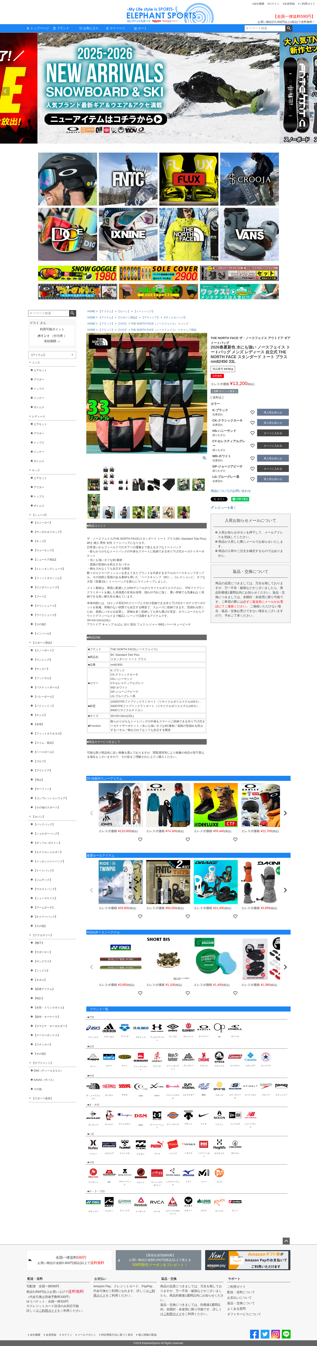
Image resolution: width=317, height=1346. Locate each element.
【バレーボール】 (44, 696)
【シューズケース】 (45, 898)
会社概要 (259, 3)
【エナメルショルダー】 (48, 852)
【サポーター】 (43, 952)
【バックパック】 (44, 824)
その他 (38, 1089)
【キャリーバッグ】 (45, 916)
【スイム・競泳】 (44, 742)
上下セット (40, 370)
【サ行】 (122, 323)
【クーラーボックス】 (47, 1035)
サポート (234, 1278)
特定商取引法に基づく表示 (117, 1334)
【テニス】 (40, 715)
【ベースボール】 (44, 752)
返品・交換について (241, 1303)
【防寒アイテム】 (44, 989)
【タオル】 (40, 979)
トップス (39, 388)
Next (311, 91)
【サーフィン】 (43, 789)
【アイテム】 (38, 354)
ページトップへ (286, 1241)
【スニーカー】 (43, 522)
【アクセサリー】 (42, 935)
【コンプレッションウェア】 (51, 798)
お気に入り (89, 28)
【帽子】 (39, 942)
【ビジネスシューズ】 (47, 587)
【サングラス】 (43, 961)
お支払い (100, 1278)
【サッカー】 (42, 668)
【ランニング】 (43, 659)
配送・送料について (241, 1292)
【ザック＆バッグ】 (175, 317)
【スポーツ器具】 (42, 1098)
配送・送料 (35, 1278)
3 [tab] (162, 147)
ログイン (274, 3)
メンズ (36, 362)
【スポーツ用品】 (42, 642)
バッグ (184, 323)
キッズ (36, 470)
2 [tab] (159, 147)
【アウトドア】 (43, 770)
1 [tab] (156, 147)
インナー (39, 398)
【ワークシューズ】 (45, 615)
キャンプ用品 (188, 329)
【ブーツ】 (40, 596)
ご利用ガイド (307, 3)
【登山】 (39, 779)
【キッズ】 (40, 541)
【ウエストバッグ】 (45, 889)
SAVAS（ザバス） (44, 1079)
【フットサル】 (43, 678)
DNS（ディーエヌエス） (48, 1070)
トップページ (37, 28)
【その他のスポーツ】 (47, 807)
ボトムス (39, 407)
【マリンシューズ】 (45, 605)
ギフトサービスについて (244, 1314)
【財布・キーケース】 (47, 1016)
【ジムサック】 (43, 879)
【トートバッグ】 (44, 870)
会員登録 (289, 3)
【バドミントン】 (44, 705)
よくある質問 (236, 1308)
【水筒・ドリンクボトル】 (49, 1007)
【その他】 (40, 624)
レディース (38, 416)
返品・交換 (169, 1278)
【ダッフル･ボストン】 (47, 842)
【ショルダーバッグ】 (47, 833)
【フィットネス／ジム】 (48, 578)
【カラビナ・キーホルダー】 (51, 1026)
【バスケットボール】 (47, 687)
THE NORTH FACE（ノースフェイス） (154, 323)
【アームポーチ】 (44, 907)
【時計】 (39, 998)
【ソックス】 (42, 970)
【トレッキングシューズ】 (49, 568)
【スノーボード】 (44, 650)
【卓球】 (39, 724)
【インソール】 (43, 633)
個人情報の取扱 (147, 1334)
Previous (5, 91)
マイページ (115, 28)
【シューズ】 (40, 515)
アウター (39, 379)
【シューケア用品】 (45, 559)
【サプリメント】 (42, 1063)
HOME (91, 311)
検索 (288, 28)
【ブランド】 (106, 323)
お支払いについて (239, 1297)
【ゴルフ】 (40, 761)
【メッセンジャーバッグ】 (49, 861)
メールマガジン (86, 1334)
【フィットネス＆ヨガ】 (48, 733)
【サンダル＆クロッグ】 (48, 531)
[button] (91, 813)
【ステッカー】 (43, 1044)
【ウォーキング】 (44, 550)
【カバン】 (38, 816)
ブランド (61, 28)
